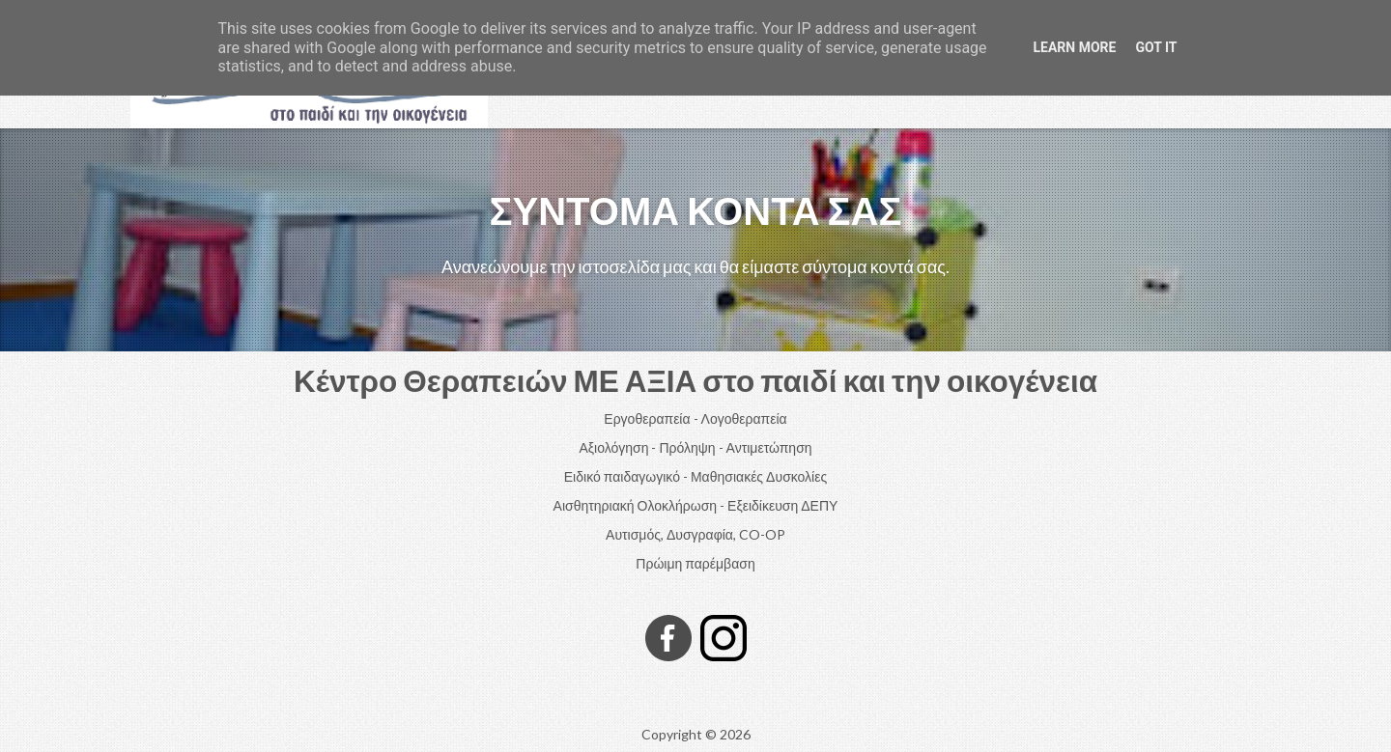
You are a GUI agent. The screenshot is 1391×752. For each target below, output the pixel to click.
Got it (1156, 47)
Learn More (1074, 47)
